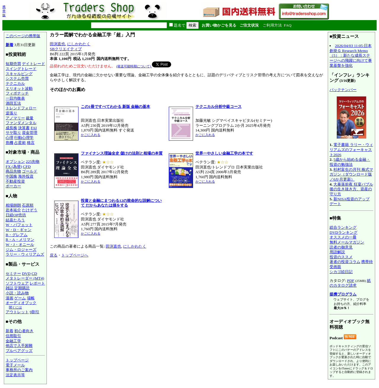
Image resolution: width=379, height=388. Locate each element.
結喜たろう (15, 220)
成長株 (11, 128)
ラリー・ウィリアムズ (25, 254)
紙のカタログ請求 (350, 283)
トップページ (17, 360)
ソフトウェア (17, 283)
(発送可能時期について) (134, 64)
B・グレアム (17, 235)
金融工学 (13, 341)
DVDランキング (343, 232)
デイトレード (33, 63)
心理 (9, 137)
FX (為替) (14, 166)
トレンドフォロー (21, 108)
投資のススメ (341, 257)
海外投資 (25, 176)
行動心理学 (23, 137)
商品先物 (13, 171)
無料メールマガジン (347, 242)
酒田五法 (13, 103)
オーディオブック (21, 303)
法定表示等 (15, 375)
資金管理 (29, 132)
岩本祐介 (13, 210)
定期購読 (22, 288)
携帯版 (4, 11)
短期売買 (13, 63)
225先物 (32, 161)
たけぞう (29, 210)
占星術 (20, 142)
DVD (26, 273)
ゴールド (29, 171)
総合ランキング (343, 227)
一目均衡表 (15, 98)
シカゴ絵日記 (341, 272)
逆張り (11, 113)
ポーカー (13, 186)
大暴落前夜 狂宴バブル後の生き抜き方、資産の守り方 (351, 189)
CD (34, 273)
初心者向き (23, 331)
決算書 (24, 128)
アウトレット (17, 312)
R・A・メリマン (20, 239)
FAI (34, 128)
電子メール (15, 365)
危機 (9, 142)
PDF (350, 280)
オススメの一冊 (343, 237)
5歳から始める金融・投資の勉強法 (350, 162)
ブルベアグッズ (19, 350)
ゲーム (20, 298)
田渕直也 (57, 44)
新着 (9, 45)
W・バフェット (19, 225)
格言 (31, 142)
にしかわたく (78, 44)
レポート (37, 283)
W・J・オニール (20, 244)
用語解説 (337, 252)
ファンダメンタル (21, 123)
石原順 (27, 205)
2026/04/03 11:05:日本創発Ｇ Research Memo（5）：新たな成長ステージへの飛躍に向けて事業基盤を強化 (351, 55)
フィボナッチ (17, 93)
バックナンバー (343, 89)
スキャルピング (19, 74)
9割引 (34, 312)
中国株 (11, 176)
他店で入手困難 (19, 345)
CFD (27, 166)
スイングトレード (21, 68)
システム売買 (17, 78)
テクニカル (15, 83)
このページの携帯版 (23, 36)
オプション (15, 161)
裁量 (29, 118)
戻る (53, 253)
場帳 (31, 298)
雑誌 (9, 288)
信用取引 (13, 336)
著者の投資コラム (345, 261)
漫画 (9, 298)
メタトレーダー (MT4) (25, 278)
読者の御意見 (341, 247)
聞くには (15, 307)
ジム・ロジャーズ (21, 249)
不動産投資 (15, 181)
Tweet (156, 63)
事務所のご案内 (19, 370)
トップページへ (74, 253)
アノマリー (15, 118)
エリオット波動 (19, 88)
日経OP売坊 (16, 215)
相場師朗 (13, 205)
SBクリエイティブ (65, 49)
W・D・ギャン (18, 230)
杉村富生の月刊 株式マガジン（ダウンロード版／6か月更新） (351, 174)
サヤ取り (13, 132)
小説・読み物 (17, 293)
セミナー (13, 273)
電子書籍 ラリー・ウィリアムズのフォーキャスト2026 (351, 149)
